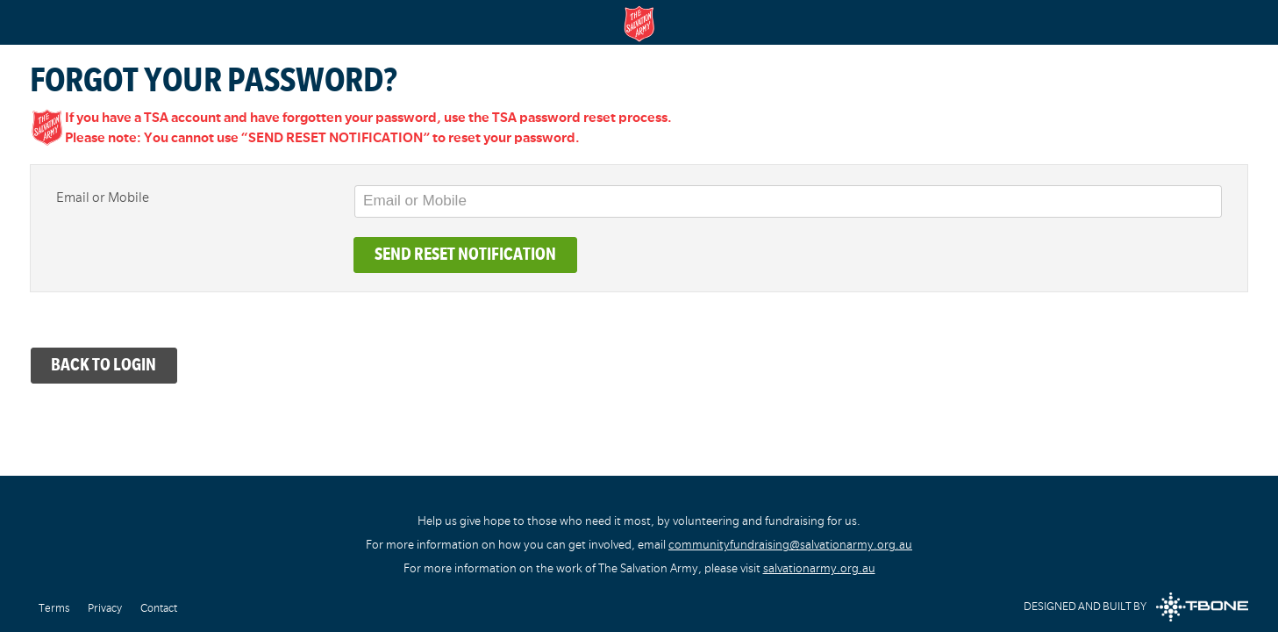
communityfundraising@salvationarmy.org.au (790, 544)
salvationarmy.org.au (819, 568)
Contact (158, 608)
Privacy (105, 608)
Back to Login (103, 365)
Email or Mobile (102, 197)
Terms (54, 608)
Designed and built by (1136, 606)
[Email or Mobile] (788, 201)
